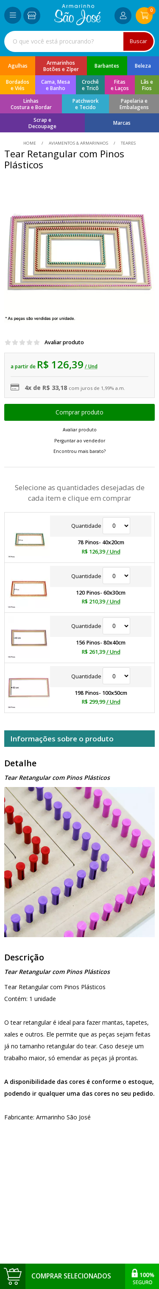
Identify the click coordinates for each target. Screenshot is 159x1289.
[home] (77, 23)
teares (128, 143)
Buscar (138, 41)
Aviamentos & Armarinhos (78, 143)
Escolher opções (79, 412)
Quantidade (100, 525)
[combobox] (79, 41)
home (30, 143)
